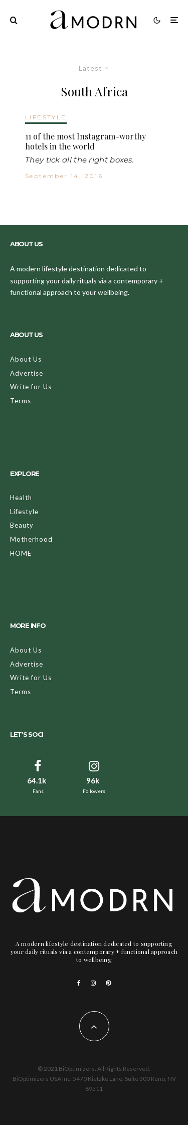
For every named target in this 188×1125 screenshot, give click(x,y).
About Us (26, 359)
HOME (21, 553)
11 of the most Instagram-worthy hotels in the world (85, 140)
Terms (20, 401)
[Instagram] (93, 983)
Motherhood (31, 539)
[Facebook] (79, 983)
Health (21, 498)
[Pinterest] (108, 983)
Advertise (26, 373)
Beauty (22, 525)
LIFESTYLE (46, 117)
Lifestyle (24, 512)
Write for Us (31, 387)
